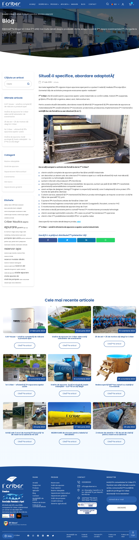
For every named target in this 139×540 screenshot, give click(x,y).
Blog (83, 4)
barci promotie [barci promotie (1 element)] (8, 208)
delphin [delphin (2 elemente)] (25, 222)
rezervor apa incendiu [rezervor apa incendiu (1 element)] (10, 253)
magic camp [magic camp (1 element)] (15, 232)
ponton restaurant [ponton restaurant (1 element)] (26, 238)
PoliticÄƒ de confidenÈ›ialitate (39, 505)
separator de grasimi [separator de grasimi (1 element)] (10, 269)
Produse (53, 4)
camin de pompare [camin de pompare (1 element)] (9, 211)
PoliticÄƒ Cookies (85, 536)
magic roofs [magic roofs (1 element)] (22, 232)
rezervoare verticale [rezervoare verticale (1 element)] (21, 245)
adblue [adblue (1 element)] (6, 205)
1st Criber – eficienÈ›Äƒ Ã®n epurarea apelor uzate (15, 130)
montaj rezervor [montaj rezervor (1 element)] (15, 235)
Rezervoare (55, 482)
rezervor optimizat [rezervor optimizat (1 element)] (9, 266)
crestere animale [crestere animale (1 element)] (9, 218)
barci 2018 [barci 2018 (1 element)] (12, 205)
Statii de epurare (11, 166)
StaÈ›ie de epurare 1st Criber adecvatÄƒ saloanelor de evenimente (16, 114)
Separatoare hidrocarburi (15, 171)
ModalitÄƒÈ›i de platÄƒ (38, 499)
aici (79, 221)
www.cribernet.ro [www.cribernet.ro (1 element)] (16, 283)
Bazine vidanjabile (11, 161)
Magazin (74, 4)
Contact (92, 4)
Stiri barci (8, 182)
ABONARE (121, 508)
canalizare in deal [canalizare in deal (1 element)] (21, 211)
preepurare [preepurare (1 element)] (22, 241)
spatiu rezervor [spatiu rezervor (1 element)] (21, 269)
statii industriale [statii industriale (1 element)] (24, 279)
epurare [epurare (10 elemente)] (10, 227)
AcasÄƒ (32, 4)
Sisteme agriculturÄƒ (58, 503)
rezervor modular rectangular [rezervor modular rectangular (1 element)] (12, 263)
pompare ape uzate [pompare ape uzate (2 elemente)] (12, 238)
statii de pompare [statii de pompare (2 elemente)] (11, 279)
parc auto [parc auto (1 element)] (23, 235)
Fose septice (56, 488)
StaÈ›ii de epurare (57, 485)
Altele (19, 14)
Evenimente (9, 177)
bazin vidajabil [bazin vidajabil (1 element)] (17, 208)
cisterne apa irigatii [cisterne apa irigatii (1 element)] (22, 215)
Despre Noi (43, 4)
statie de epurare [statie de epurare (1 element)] (9, 273)
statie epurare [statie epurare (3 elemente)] (22, 272)
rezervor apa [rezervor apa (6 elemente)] (12, 249)
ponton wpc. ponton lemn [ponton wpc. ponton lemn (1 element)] (11, 241)
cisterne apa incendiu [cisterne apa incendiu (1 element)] (10, 215)
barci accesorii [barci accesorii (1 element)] (19, 205)
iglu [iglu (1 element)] (25, 228)
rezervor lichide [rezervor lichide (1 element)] (8, 256)
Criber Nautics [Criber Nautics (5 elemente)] (13, 221)
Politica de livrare (39, 502)
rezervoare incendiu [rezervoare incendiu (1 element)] (10, 245)
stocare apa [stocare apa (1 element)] (7, 283)
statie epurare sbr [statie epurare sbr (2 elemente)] (11, 276)
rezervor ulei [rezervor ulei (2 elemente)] (20, 266)
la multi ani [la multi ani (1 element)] (7, 232)
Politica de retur (125, 536)
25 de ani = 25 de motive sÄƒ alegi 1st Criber (16, 123)
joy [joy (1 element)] (27, 228)
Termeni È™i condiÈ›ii (98, 536)
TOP (133, 534)
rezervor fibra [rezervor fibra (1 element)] (21, 253)
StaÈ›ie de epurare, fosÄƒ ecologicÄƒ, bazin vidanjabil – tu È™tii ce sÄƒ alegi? (17, 139)
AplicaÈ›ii (64, 4)
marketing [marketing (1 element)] (7, 235)
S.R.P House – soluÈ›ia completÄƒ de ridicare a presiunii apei (17, 105)
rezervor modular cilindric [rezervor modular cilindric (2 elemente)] (14, 259)
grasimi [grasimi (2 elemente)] (20, 227)
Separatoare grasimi (13, 187)
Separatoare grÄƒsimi (59, 496)
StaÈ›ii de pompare (58, 498)
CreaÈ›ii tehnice (57, 501)
